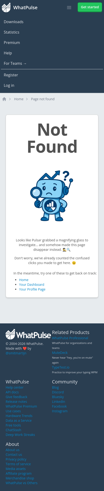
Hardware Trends (19, 415)
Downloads (13, 21)
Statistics (11, 32)
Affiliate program (19, 473)
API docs (12, 392)
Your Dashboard (31, 284)
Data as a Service (19, 420)
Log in (9, 85)
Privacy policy (16, 459)
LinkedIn (58, 401)
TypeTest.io (61, 367)
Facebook (59, 406)
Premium (12, 42)
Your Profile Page (32, 289)
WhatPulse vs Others (21, 483)
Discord (58, 392)
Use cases (13, 411)
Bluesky (58, 397)
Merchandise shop (20, 478)
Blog (55, 387)
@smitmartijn (16, 353)
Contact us (14, 454)
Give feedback (16, 397)
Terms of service (18, 464)
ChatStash (13, 430)
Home (19, 99)
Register (11, 75)
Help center (15, 387)
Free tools (13, 425)
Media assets (16, 468)
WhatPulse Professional (70, 338)
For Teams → (15, 63)
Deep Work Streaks (20, 434)
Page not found (43, 99)
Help (8, 53)
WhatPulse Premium (21, 406)
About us (12, 450)
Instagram (60, 411)
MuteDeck (60, 352)
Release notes (16, 401)
